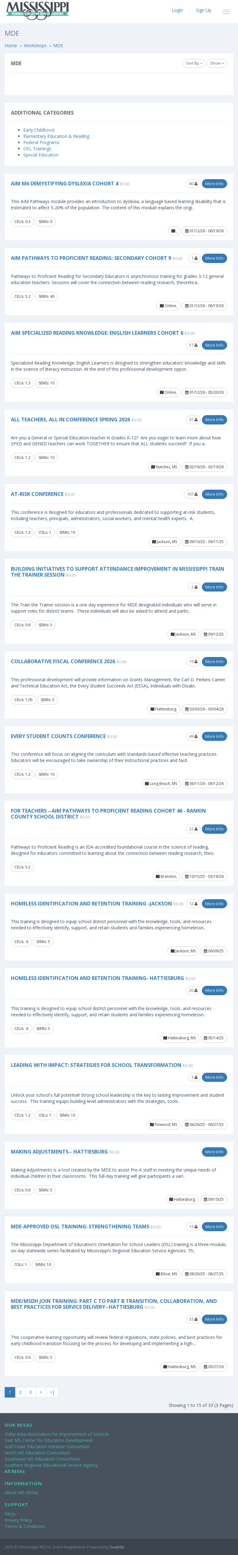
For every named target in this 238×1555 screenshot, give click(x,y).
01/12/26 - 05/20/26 (204, 392)
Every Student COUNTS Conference (58, 736)
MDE (58, 45)
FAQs (10, 1514)
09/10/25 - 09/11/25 (204, 541)
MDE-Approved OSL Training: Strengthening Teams (80, 1226)
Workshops (35, 45)
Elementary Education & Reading (56, 136)
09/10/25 (214, 1199)
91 (193, 419)
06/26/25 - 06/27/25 (204, 1124)
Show (217, 63)
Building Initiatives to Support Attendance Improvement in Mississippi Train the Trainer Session (117, 571)
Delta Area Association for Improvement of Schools (57, 1434)
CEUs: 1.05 (23, 699)
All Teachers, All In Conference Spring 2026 (70, 419)
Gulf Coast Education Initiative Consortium (47, 1446)
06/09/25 (214, 951)
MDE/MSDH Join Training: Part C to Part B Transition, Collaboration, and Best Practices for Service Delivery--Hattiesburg (114, 1304)
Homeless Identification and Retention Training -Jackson (91, 903)
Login (177, 10)
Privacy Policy (18, 1520)
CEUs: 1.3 (22, 383)
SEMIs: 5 (45, 625)
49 (193, 736)
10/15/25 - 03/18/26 (204, 876)
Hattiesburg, (164, 709)
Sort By (194, 63)
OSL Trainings (37, 149)
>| (52, 1392)
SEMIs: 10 (46, 383)
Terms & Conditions (25, 1526)
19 (193, 661)
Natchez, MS (164, 466)
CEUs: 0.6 (22, 625)
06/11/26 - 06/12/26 (204, 783)
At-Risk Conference (37, 494)
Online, (168, 305)
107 (192, 494)
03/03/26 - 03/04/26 (204, 709)
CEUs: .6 (21, 941)
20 (193, 990)
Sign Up (203, 10)
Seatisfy (117, 1547)
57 (193, 345)
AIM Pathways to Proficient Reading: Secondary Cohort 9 (91, 258)
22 (193, 829)
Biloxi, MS (166, 1273)
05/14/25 (214, 1037)
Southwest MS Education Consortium (42, 1459)
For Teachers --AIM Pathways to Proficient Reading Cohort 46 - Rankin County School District (108, 813)
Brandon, (166, 876)
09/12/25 (214, 634)
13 (193, 1226)
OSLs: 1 (45, 532)
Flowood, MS (163, 1124)
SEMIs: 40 (46, 296)
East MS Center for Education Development (49, 1440)
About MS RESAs (22, 1492)
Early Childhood (38, 130)
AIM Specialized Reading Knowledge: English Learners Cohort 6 (97, 332)
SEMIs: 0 (45, 221)
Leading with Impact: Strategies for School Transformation (96, 1065)
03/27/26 (214, 1366)
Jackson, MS (164, 541)
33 (193, 1319)
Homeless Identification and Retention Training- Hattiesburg (97, 978)
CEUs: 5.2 (22, 296)
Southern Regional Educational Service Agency (51, 1465)
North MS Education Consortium (37, 1453)
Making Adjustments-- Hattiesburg (59, 1151)
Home (11, 45)
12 (193, 903)
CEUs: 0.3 (22, 221)
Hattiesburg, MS (179, 1037)
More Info (214, 183)
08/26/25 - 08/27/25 (204, 1273)
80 (193, 183)
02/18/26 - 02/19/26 (204, 466)
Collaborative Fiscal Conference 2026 (63, 661)
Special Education (40, 155)
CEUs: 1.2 (22, 457)
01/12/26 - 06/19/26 (204, 230)
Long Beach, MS (161, 783)
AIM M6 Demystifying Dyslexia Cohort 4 (64, 183)
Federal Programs (41, 142)
